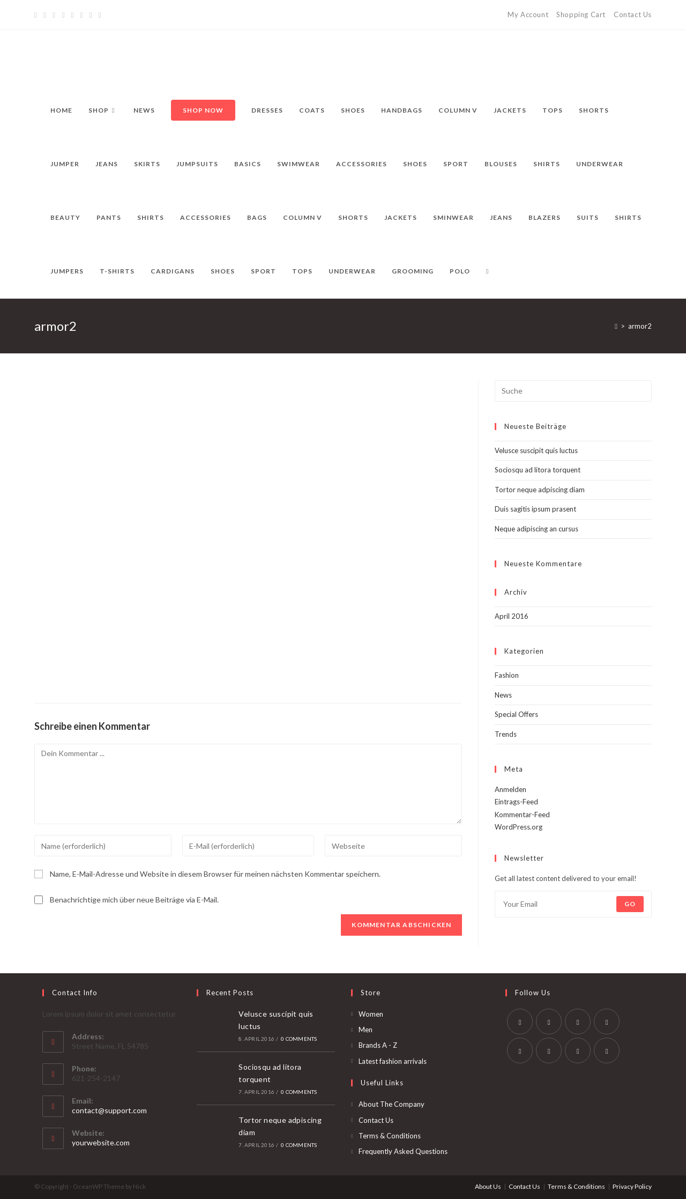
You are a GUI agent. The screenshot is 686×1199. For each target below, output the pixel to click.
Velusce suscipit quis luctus (536, 450)
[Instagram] (72, 15)
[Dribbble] (63, 15)
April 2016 (511, 616)
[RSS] (100, 15)
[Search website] (487, 271)
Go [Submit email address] (630, 904)
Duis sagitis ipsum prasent (535, 509)
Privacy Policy (632, 1186)
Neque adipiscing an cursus (536, 528)
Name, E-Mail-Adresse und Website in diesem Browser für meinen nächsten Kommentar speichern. (215, 873)
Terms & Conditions (390, 1135)
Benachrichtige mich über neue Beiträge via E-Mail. (134, 899)
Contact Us (633, 14)
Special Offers (516, 714)
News (503, 695)
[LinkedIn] (607, 1021)
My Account (528, 14)
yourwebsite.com (101, 1142)
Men (365, 1029)
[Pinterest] (53, 15)
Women (371, 1014)
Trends (506, 734)
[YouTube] (81, 15)
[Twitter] (37, 15)
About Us (488, 1186)
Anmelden (510, 789)
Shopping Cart (581, 14)
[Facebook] (44, 15)
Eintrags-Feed (516, 801)
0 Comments (299, 1038)
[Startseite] (616, 326)
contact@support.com (109, 1110)
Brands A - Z (378, 1045)
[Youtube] (578, 1050)
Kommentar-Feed (522, 814)
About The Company (391, 1104)
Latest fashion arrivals (393, 1061)
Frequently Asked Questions (403, 1151)
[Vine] (90, 15)
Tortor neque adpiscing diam (540, 489)
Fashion (507, 675)
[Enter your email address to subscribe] (573, 904)
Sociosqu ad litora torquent (537, 469)
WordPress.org (518, 827)
